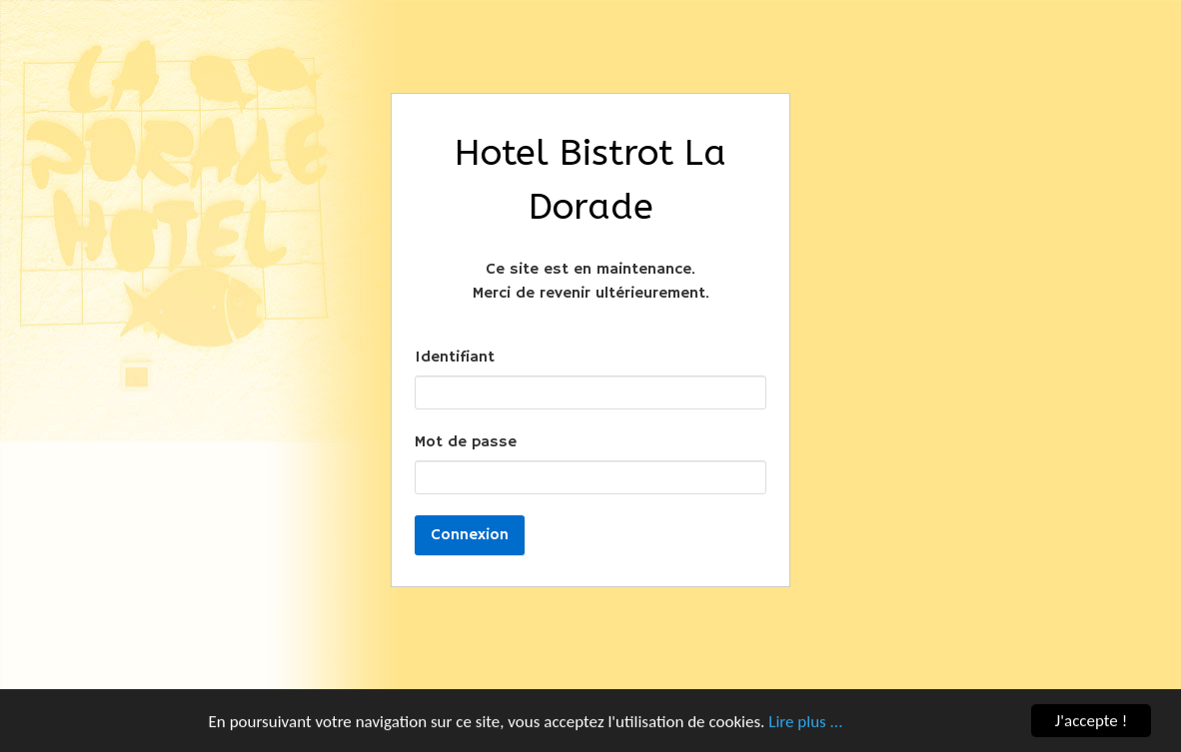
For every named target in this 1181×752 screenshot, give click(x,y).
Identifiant (455, 358)
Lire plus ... (805, 721)
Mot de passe (466, 442)
